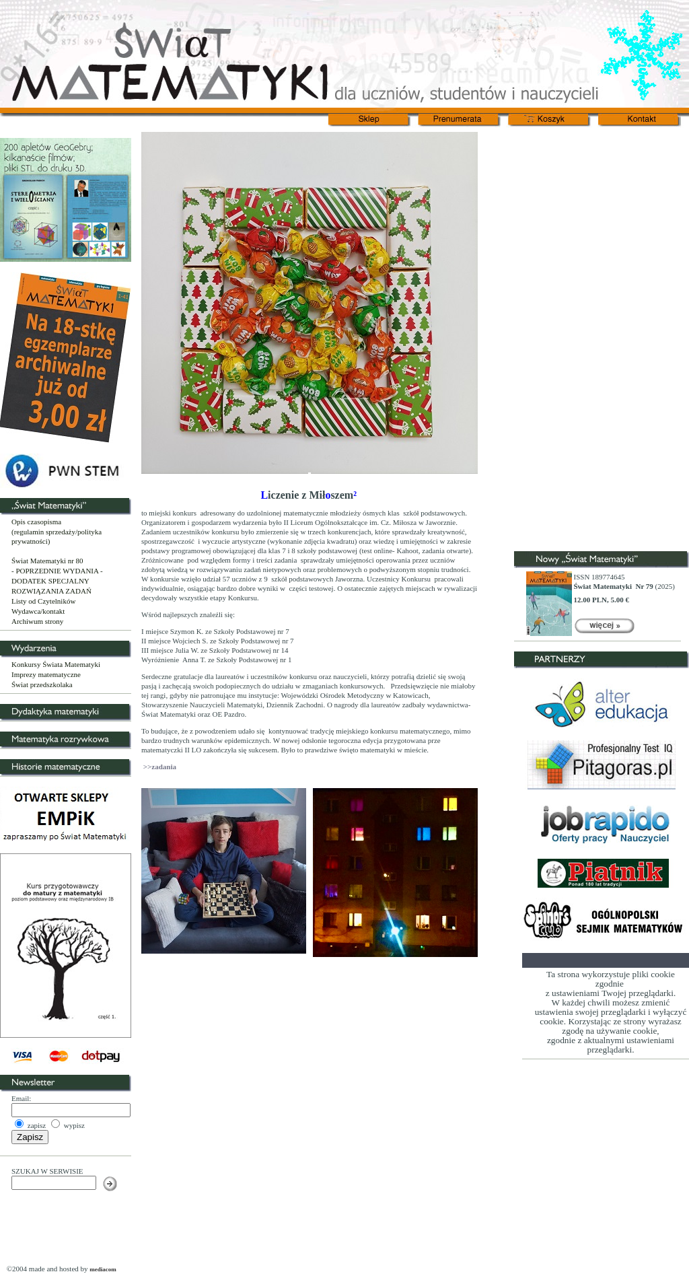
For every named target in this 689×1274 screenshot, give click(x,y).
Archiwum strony (37, 621)
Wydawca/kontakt (38, 611)
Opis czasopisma (36, 522)
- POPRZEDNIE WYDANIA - (57, 571)
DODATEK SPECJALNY (50, 581)
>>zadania (158, 767)
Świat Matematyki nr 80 (47, 561)
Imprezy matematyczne (46, 674)
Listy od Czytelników (43, 601)
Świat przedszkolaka (42, 684)
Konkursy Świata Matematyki (55, 664)
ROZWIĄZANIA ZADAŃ (51, 591)
